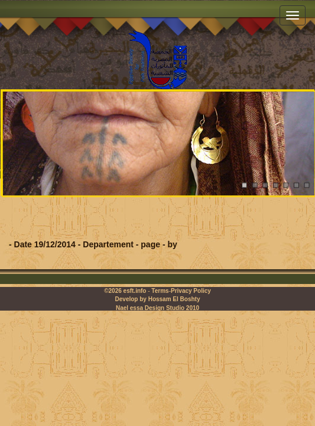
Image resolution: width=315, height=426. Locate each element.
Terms (159, 291)
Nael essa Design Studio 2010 (157, 308)
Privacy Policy (191, 291)
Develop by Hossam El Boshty (157, 299)
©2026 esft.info (125, 291)
